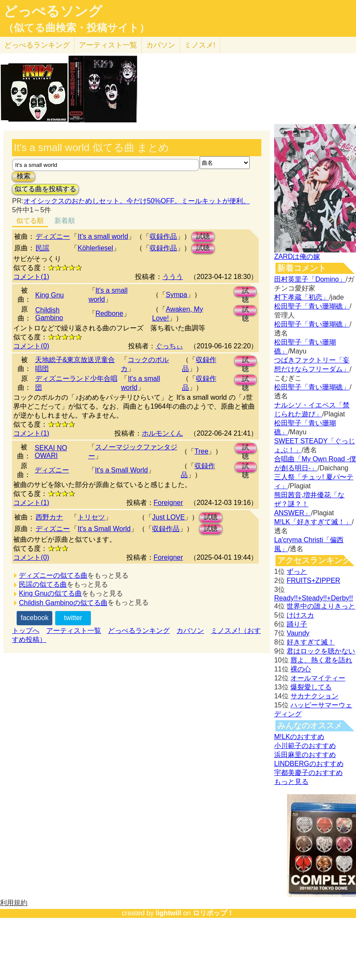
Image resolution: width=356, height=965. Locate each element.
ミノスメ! (199, 45)
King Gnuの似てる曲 (50, 593)
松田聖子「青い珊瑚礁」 (312, 306)
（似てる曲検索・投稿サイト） (76, 27)
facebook (34, 617)
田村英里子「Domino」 (310, 279)
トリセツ (91, 517)
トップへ (25, 630)
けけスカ (300, 615)
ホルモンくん (162, 433)
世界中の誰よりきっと (321, 606)
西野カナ (49, 517)
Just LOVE (168, 517)
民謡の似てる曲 (43, 584)
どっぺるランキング (139, 630)
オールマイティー (317, 678)
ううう (172, 276)
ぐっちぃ (169, 346)
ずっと (297, 571)
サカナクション (314, 696)
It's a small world (103, 236)
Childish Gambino (49, 313)
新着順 (64, 220)
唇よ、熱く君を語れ (321, 660)
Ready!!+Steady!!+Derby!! (313, 598)
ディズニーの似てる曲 (53, 575)
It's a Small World (121, 470)
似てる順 (30, 220)
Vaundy (298, 633)
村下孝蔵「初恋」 (301, 297)
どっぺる (37, 45)
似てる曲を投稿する (45, 189)
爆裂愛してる (311, 687)
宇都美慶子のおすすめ (308, 772)
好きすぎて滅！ (311, 642)
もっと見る (291, 781)
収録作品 (163, 236)
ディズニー (53, 236)
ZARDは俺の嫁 (297, 256)
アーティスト (108, 45)
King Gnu (49, 295)
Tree (201, 451)
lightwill (168, 913)
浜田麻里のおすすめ (305, 754)
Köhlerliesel (95, 248)
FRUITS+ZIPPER (313, 580)
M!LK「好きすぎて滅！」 (313, 522)
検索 (23, 176)
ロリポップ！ (213, 913)
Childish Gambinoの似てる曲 (63, 602)
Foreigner (168, 502)
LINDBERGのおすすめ (309, 763)
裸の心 (300, 669)
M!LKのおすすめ (299, 736)
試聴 (203, 236)
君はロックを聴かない (321, 651)
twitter (73, 617)
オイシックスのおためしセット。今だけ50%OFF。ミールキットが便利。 (137, 201)
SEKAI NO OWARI (51, 451)
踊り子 (297, 624)
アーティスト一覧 (73, 630)
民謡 (42, 248)
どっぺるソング (52, 11)
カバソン (160, 45)
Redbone (109, 313)
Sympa (176, 294)
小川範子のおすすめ (305, 745)
